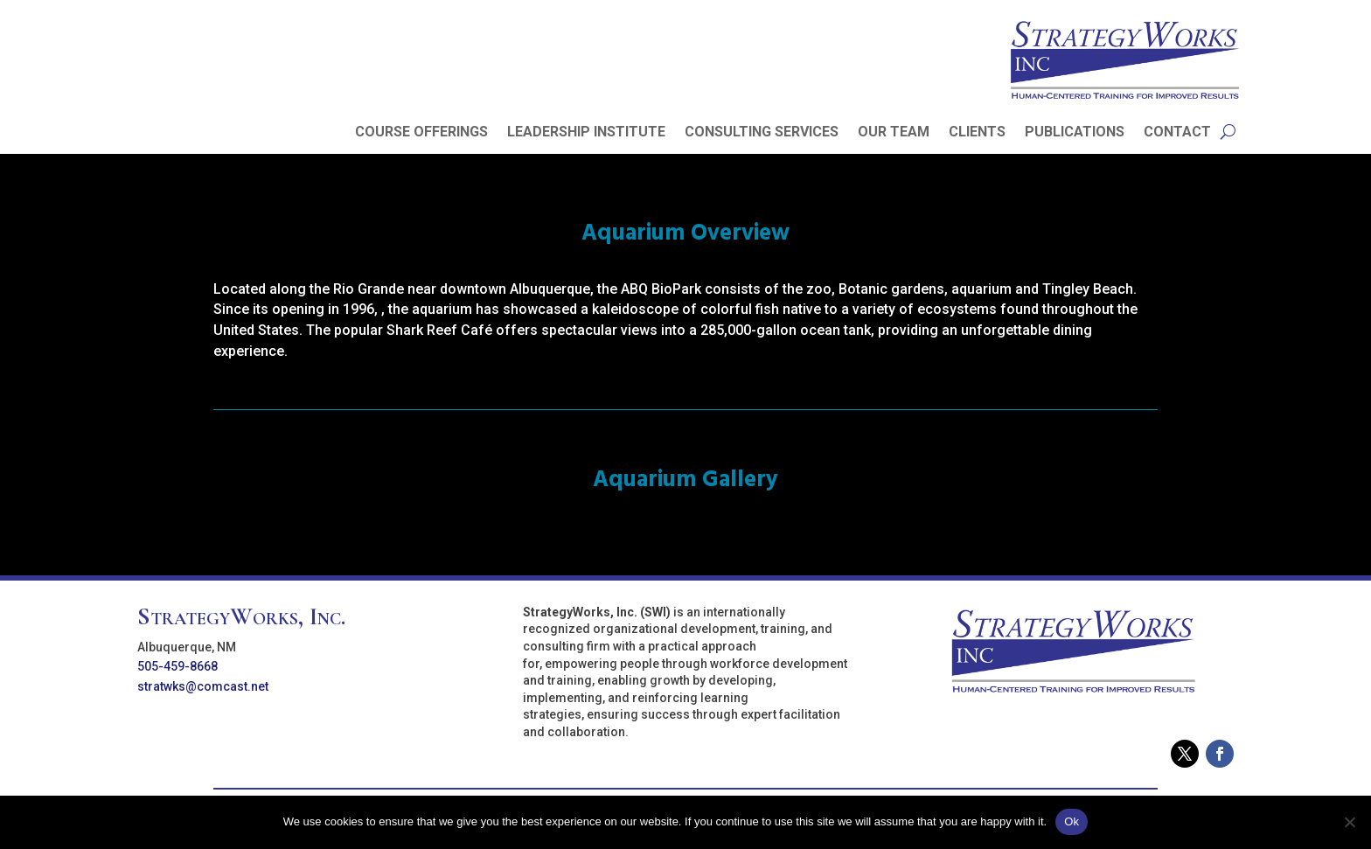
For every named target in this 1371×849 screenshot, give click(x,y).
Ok (1071, 821)
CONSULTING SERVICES (762, 133)
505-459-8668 (177, 666)
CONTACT (1177, 133)
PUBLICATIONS (1074, 133)
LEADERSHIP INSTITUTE (586, 133)
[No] (1349, 822)
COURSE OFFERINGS (421, 133)
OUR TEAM (893, 133)
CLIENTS (977, 133)
